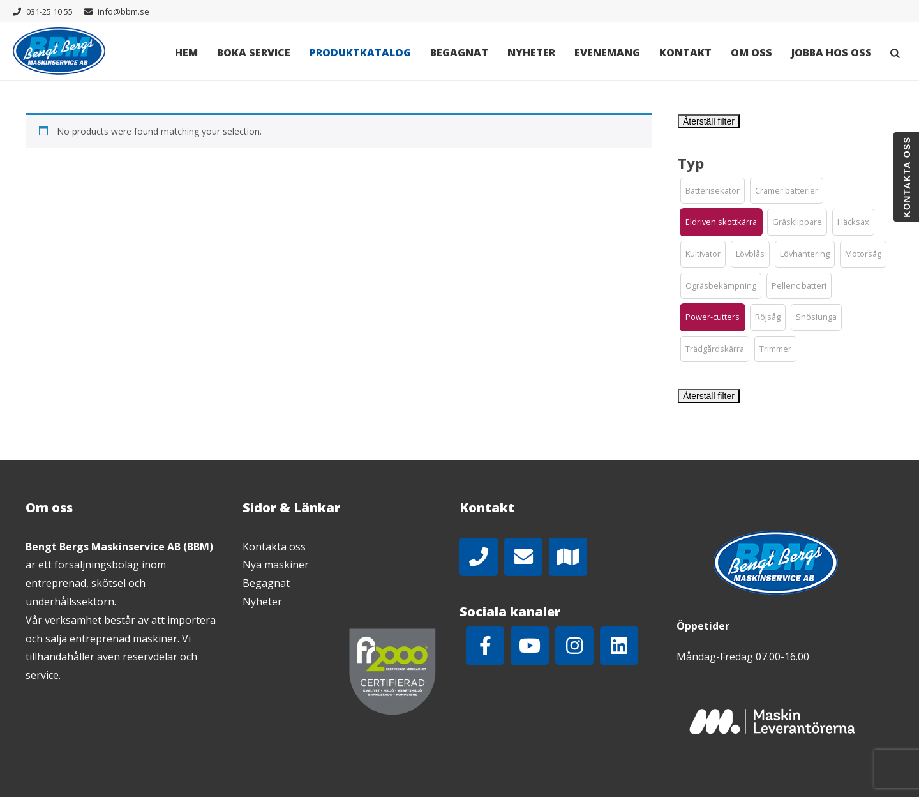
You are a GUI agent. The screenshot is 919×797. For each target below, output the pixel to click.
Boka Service (253, 52)
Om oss (751, 52)
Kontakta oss (274, 547)
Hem (186, 52)
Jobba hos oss (831, 52)
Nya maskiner (276, 565)
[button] (712, 191)
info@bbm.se (123, 11)
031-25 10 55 (49, 11)
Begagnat (459, 52)
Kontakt (685, 52)
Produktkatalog (360, 52)
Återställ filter (709, 121)
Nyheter (531, 52)
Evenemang (607, 52)
